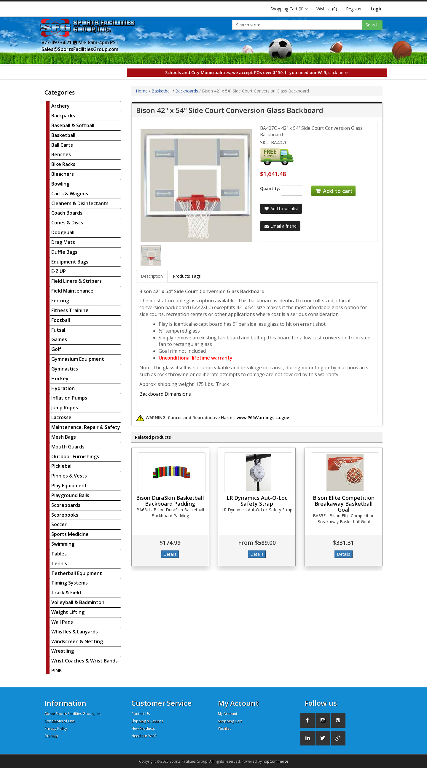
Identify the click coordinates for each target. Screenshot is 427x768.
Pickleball (62, 466)
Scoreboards (65, 505)
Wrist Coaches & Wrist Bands (84, 660)
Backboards (186, 91)
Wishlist (224, 728)
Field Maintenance (72, 291)
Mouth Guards (68, 446)
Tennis (59, 563)
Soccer (59, 524)
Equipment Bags (69, 261)
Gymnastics (64, 368)
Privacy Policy (55, 728)
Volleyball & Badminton (77, 602)
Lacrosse (61, 417)
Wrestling (62, 651)
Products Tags (187, 276)
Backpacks (63, 115)
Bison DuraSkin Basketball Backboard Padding (170, 500)
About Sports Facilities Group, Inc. (72, 713)
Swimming (62, 544)
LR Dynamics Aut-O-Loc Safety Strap (257, 500)
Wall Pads (62, 622)
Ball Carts (62, 145)
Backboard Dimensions (165, 394)
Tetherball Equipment (76, 573)
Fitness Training (69, 310)
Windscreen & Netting (77, 641)
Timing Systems (69, 582)
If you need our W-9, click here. (317, 72)
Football (60, 320)
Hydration (63, 388)
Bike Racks (63, 164)
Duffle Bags (64, 252)
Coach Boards (66, 213)
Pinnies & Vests (69, 475)
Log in (377, 9)
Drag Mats (63, 242)
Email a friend (280, 226)
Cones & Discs (67, 222)
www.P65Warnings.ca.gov (263, 417)
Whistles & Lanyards (74, 631)
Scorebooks (64, 515)
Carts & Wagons (69, 193)
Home (142, 91)
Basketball (63, 135)
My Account (227, 713)
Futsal (58, 330)
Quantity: (266, 188)
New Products (143, 728)
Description (152, 276)
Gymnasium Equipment (77, 359)
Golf (56, 349)
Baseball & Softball (72, 125)
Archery (60, 106)
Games (59, 339)
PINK (56, 670)
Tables (59, 553)
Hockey (59, 378)
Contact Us (140, 713)
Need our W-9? (143, 735)
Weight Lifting (68, 612)
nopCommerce (275, 761)
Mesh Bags (63, 437)
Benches (61, 154)
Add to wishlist (281, 208)
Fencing (60, 300)
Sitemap (51, 735)
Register (354, 9)
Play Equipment (69, 485)
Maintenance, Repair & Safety (85, 427)
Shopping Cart (230, 721)
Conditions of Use (59, 721)
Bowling (60, 184)
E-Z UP (58, 271)
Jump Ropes (64, 407)
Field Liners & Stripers (76, 281)
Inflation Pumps (69, 398)
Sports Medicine (70, 534)
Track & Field (66, 592)
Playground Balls (70, 495)
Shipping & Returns (147, 721)
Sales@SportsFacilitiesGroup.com (80, 49)
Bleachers (62, 174)
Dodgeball (62, 232)
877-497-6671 (59, 42)
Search (372, 25)
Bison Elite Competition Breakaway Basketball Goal (344, 503)
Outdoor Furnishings (75, 456)
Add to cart (333, 190)
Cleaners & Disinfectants (80, 203)
